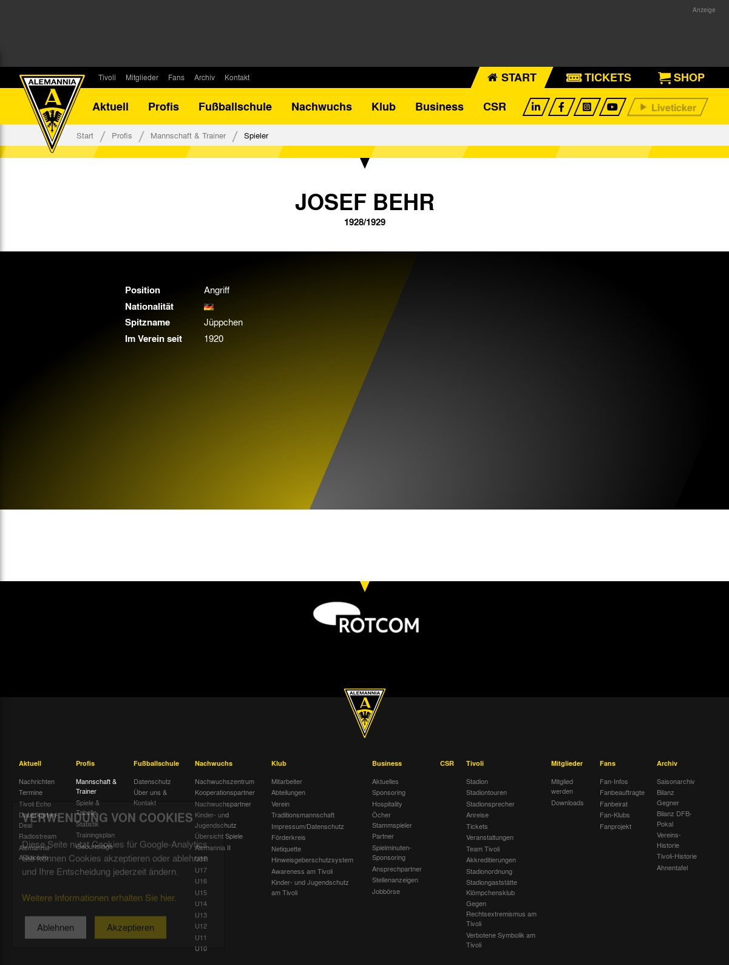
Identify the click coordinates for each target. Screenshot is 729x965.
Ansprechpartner (397, 868)
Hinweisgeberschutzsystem (312, 859)
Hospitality (387, 803)
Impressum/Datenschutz (307, 826)
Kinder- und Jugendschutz (216, 820)
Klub (383, 106)
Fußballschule (235, 106)
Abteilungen (288, 792)
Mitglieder (142, 77)
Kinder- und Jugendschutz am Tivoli (310, 887)
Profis (163, 106)
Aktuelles (385, 781)
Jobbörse (386, 891)
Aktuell (110, 106)
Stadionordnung (489, 871)
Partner (383, 836)
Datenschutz (152, 781)
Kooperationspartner (225, 792)
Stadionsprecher (490, 803)
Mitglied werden (562, 786)
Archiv (204, 77)
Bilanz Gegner (668, 797)
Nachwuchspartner (223, 803)
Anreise (477, 814)
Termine (30, 792)
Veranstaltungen (490, 837)
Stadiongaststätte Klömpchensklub (491, 887)
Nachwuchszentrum (224, 781)
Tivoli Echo (35, 803)
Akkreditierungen (491, 859)
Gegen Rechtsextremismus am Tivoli (501, 913)
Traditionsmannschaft (302, 814)
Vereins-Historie (669, 840)
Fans (176, 77)
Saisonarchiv (676, 781)
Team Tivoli (483, 848)
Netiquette (286, 848)
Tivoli (107, 77)
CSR (494, 106)
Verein (280, 803)
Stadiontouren (486, 792)
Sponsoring (388, 792)
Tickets (477, 826)
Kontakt (237, 77)
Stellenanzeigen (395, 879)
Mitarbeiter (286, 781)
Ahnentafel (672, 867)
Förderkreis (288, 837)
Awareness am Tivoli (302, 871)
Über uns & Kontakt (150, 797)
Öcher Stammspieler (392, 820)
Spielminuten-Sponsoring (392, 852)
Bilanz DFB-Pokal (674, 818)
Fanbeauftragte (622, 792)
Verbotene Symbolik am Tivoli (500, 940)
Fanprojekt (615, 826)
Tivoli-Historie (677, 856)
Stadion (477, 781)
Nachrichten (37, 781)
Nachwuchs (321, 106)
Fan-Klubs (615, 814)
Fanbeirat (614, 803)
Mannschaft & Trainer (188, 135)
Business (439, 106)
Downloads (567, 802)
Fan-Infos (614, 781)
